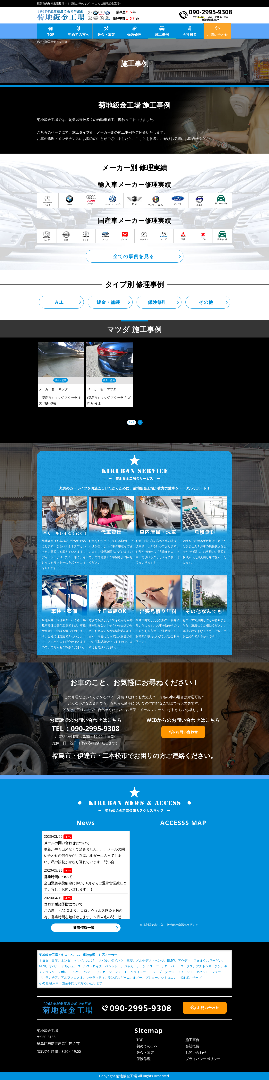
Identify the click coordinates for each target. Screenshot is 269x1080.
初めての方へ (78, 34)
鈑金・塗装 (106, 34)
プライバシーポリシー (203, 1058)
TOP (50, 34)
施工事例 (162, 34)
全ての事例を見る (133, 256)
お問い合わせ (195, 1052)
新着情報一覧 (83, 927)
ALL (59, 302)
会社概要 (190, 34)
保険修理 (134, 34)
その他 (206, 302)
